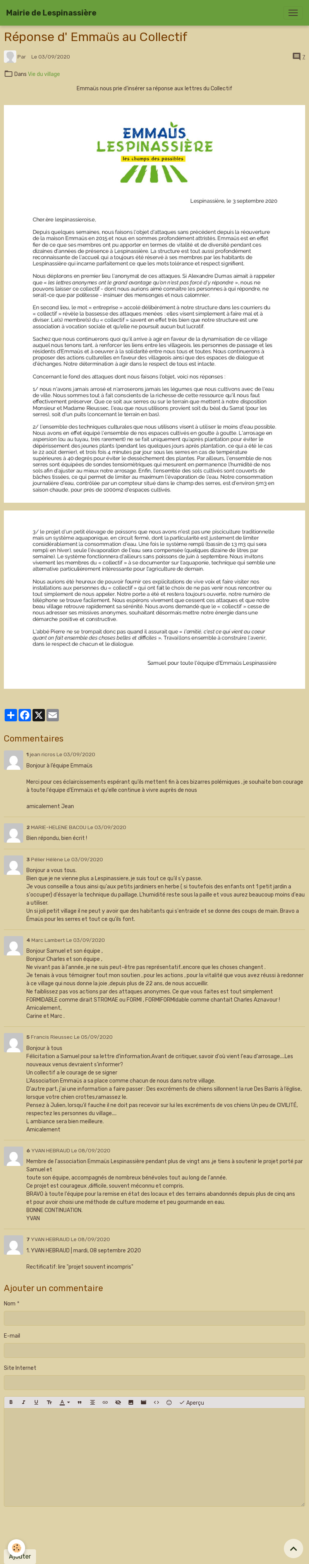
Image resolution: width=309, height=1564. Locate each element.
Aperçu (191, 1402)
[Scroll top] (293, 1548)
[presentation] (63, 1528)
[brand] (51, 13)
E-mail (12, 1336)
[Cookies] (16, 1548)
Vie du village (44, 74)
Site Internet (20, 1368)
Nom (9, 1303)
